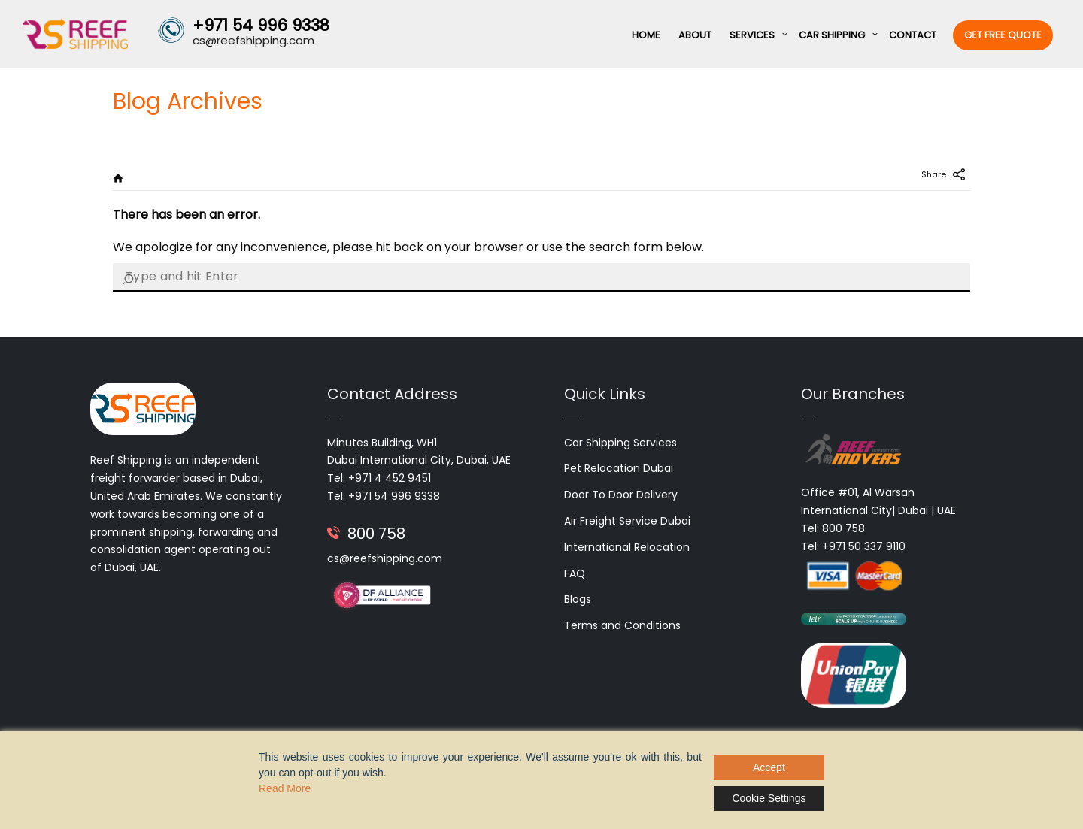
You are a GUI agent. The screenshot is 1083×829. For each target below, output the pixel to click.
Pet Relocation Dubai (618, 468)
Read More (285, 788)
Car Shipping (832, 35)
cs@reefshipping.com (384, 558)
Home (646, 35)
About (694, 35)
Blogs (577, 599)
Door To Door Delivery (621, 494)
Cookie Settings (768, 798)
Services (752, 35)
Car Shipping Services (620, 442)
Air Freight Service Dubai (627, 520)
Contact (912, 35)
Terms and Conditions (622, 625)
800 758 (376, 533)
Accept (769, 767)
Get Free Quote (1003, 35)
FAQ (574, 573)
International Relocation (627, 547)
